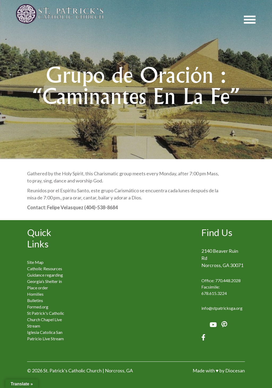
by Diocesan (232, 370)
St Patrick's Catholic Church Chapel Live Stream (45, 319)
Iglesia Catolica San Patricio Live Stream (45, 335)
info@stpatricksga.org (222, 308)
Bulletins (35, 300)
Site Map (35, 262)
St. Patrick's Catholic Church (72, 370)
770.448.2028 (228, 280)
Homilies (35, 294)
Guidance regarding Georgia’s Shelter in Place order (45, 281)
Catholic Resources (44, 268)
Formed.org (37, 306)
